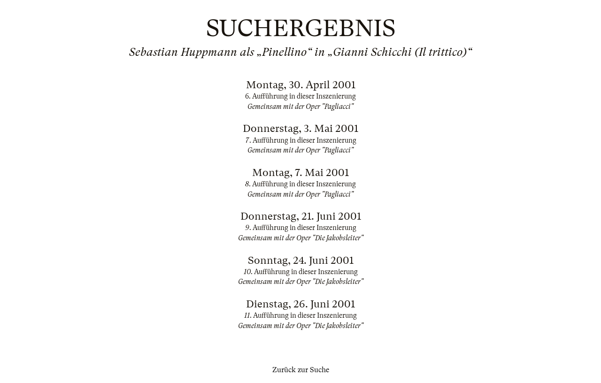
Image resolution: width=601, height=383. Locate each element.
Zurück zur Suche (300, 370)
